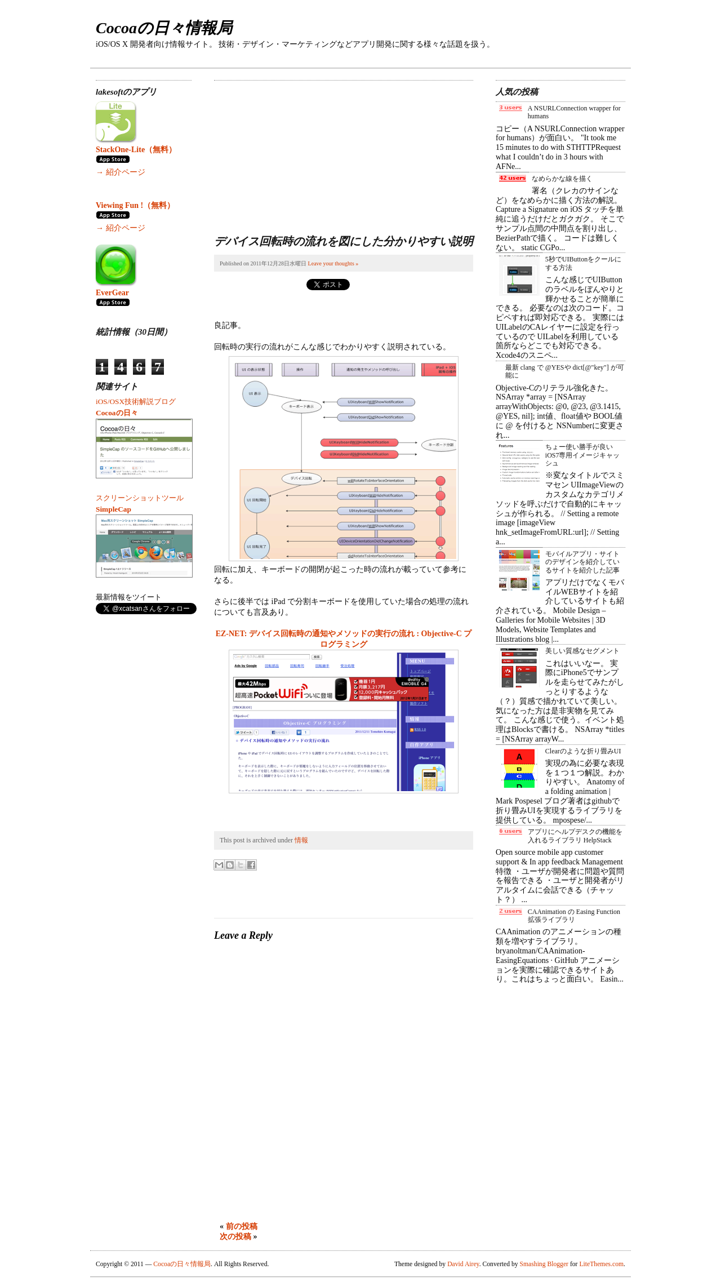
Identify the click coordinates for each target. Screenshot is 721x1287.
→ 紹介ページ (120, 172)
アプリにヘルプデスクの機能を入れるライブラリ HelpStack (575, 836)
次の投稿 (235, 1236)
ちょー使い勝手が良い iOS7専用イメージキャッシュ (582, 455)
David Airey (463, 1264)
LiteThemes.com (601, 1264)
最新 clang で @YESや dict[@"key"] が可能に (564, 371)
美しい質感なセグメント (582, 651)
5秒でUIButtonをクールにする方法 (583, 263)
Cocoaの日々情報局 (164, 28)
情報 (301, 840)
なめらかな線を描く (562, 179)
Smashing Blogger (544, 1264)
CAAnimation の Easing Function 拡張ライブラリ (574, 916)
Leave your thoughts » (333, 263)
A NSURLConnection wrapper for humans (574, 112)
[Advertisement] (298, 151)
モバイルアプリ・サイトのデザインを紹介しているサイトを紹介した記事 (582, 562)
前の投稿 (241, 1226)
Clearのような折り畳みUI (583, 751)
